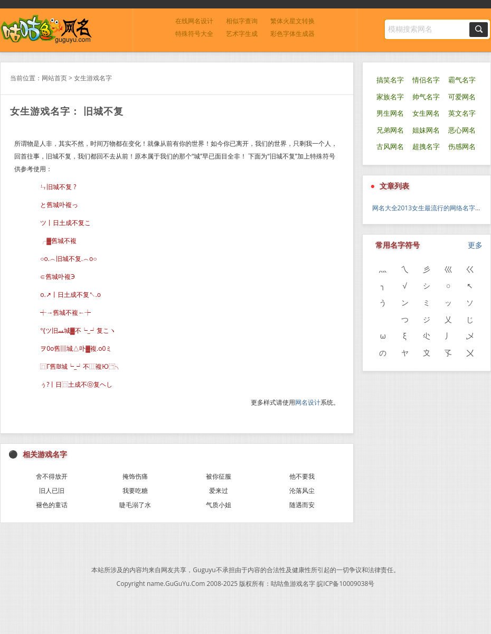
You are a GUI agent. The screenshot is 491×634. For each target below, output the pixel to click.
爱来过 (218, 490)
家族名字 (390, 96)
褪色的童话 (52, 504)
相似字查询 (242, 20)
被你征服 (218, 476)
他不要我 (302, 476)
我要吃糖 (135, 490)
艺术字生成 (242, 33)
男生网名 (390, 113)
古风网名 (390, 146)
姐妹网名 (426, 130)
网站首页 (54, 77)
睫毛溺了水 (135, 504)
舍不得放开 (52, 476)
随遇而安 (302, 504)
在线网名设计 (194, 20)
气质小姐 (218, 504)
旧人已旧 (51, 490)
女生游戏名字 (93, 77)
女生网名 (426, 113)
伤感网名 (462, 146)
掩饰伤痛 (135, 476)
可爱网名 (462, 96)
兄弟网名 (390, 130)
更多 (475, 245)
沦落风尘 (302, 490)
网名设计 (307, 402)
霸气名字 (462, 80)
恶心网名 (462, 130)
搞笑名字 (390, 80)
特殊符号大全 (194, 33)
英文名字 (462, 113)
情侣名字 (426, 80)
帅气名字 (426, 96)
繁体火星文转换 (292, 20)
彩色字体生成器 (292, 33)
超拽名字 (426, 146)
